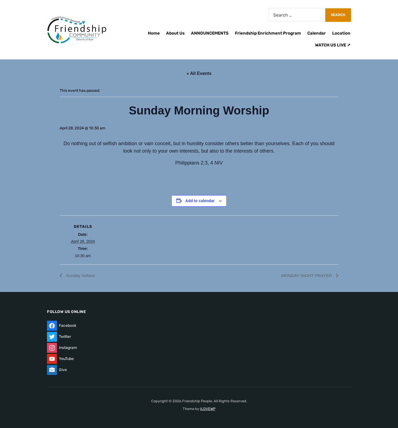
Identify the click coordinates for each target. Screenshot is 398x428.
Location (341, 33)
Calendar (316, 33)
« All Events (199, 73)
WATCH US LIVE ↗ (332, 45)
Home (154, 33)
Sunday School (80, 275)
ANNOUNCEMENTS (210, 33)
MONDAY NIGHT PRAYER (306, 275)
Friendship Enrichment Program (268, 33)
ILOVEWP (207, 409)
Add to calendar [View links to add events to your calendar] (200, 201)
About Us (175, 33)
